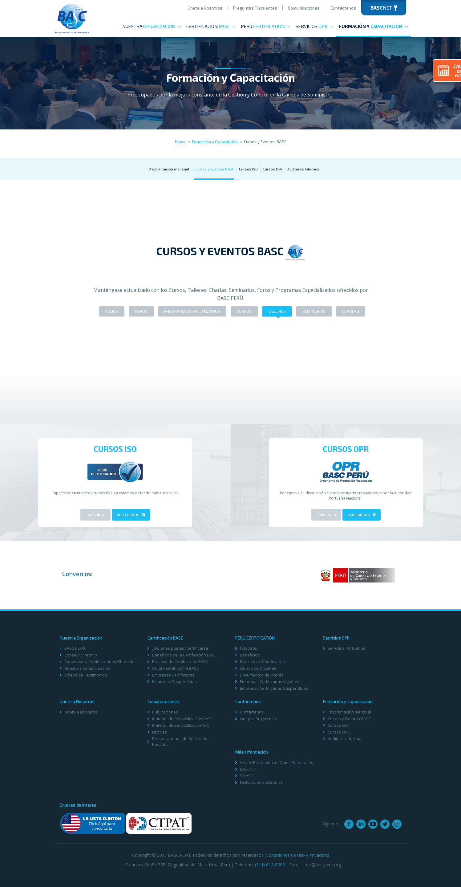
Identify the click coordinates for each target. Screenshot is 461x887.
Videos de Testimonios (85, 675)
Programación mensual (169, 169)
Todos (111, 311)
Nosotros (248, 648)
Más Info (96, 515)
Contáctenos (343, 7)
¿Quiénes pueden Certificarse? (181, 648)
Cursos (244, 311)
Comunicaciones (304, 7)
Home (180, 141)
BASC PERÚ (74, 648)
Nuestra (151, 26)
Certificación (211, 26)
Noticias (159, 732)
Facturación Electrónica (261, 782)
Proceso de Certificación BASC (180, 661)
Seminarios (314, 311)
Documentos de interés (262, 675)
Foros (141, 311)
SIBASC (246, 776)
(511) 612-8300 (270, 865)
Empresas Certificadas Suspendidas (274, 688)
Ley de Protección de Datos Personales (276, 762)
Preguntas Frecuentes (255, 7)
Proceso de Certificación (262, 661)
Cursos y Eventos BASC (214, 169)
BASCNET (248, 769)
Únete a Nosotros (205, 7)
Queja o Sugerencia (258, 718)
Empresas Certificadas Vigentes (269, 681)
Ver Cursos (131, 515)
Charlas (350, 311)
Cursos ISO (248, 169)
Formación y (373, 26)
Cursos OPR (272, 169)
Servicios (315, 26)
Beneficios (250, 655)
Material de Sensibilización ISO (181, 725)
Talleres (277, 311)
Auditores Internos (303, 169)
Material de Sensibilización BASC (182, 718)
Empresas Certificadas (173, 675)
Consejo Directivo (80, 655)
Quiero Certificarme (258, 668)
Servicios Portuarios (346, 648)
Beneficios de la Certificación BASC (184, 655)
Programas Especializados (192, 311)
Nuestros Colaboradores (87, 668)
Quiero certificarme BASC (175, 668)
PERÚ (266, 26)
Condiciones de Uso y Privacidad (297, 855)
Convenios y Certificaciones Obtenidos (100, 661)
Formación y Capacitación (215, 141)
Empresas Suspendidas (174, 681)
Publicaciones (165, 712)
